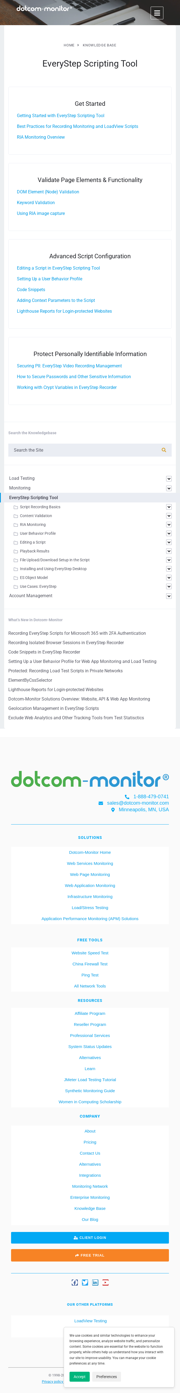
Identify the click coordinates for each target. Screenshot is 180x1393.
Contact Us (90, 1153)
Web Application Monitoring (90, 885)
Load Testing (22, 478)
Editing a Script (33, 542)
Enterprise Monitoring (90, 1197)
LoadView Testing (90, 1320)
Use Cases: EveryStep (38, 586)
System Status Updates (90, 1046)
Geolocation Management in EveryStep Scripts (53, 708)
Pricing (90, 1142)
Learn (90, 1068)
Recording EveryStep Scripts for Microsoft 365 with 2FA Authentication (77, 633)
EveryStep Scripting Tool (33, 497)
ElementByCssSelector (30, 680)
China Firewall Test (90, 964)
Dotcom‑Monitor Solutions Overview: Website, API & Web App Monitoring (79, 699)
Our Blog (90, 1219)
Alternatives (90, 1057)
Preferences (106, 1376)
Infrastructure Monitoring (90, 896)
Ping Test (89, 975)
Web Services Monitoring (90, 863)
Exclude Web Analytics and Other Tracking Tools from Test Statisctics (76, 717)
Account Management (30, 595)
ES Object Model (34, 577)
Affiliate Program (90, 1013)
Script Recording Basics (40, 507)
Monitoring (19, 488)
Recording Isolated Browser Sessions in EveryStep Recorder (66, 642)
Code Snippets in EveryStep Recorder (44, 652)
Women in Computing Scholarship (90, 1101)
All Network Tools (90, 986)
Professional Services (90, 1035)
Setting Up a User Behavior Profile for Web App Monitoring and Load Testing (82, 661)
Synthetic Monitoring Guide (90, 1090)
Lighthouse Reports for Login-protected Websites (55, 689)
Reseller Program (90, 1024)
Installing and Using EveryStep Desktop (53, 569)
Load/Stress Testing (90, 907)
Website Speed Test (90, 952)
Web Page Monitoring (90, 874)
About (89, 1131)
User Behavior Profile (38, 533)
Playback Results (34, 551)
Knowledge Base (90, 1208)
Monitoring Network (90, 1186)
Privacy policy (53, 1381)
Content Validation (36, 516)
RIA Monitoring (33, 524)
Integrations (90, 1175)
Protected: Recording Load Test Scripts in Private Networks (65, 670)
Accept (80, 1376)
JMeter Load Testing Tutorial (90, 1079)
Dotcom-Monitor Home (90, 852)
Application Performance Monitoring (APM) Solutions (90, 918)
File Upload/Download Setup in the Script (55, 560)
